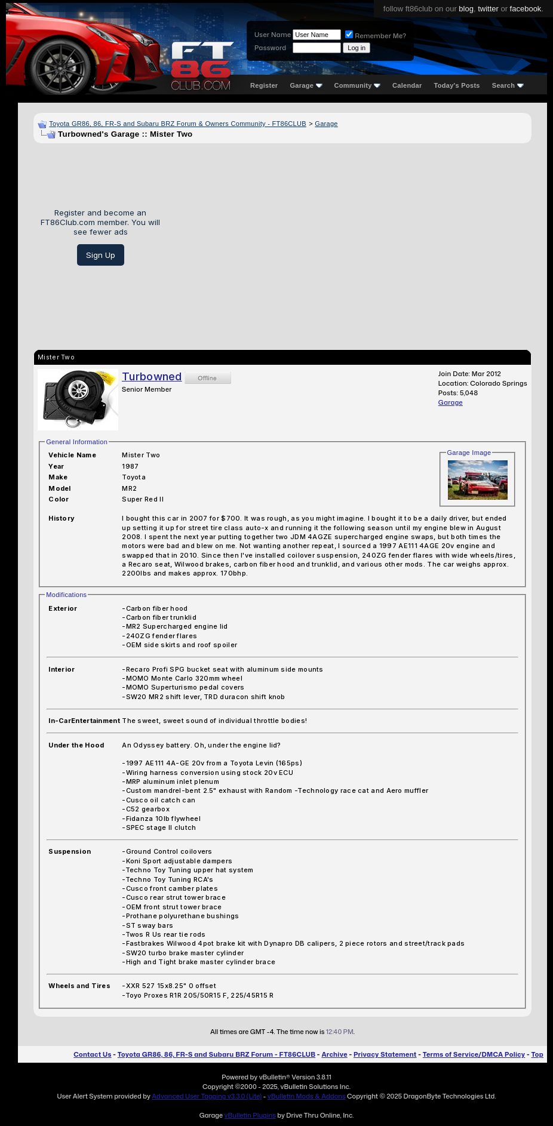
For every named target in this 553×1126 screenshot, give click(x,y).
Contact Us (92, 1054)
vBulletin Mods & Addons (307, 1096)
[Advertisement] (350, 237)
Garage (306, 85)
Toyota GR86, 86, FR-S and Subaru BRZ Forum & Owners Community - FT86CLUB (177, 123)
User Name (272, 34)
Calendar (407, 85)
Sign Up (100, 255)
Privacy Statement (385, 1054)
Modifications (66, 594)
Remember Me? (375, 36)
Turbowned (152, 376)
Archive (334, 1054)
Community (357, 85)
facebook (526, 8)
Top (537, 1054)
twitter (488, 8)
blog (466, 8)
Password (270, 48)
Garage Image (469, 452)
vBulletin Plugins (249, 1115)
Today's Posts (457, 85)
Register (264, 85)
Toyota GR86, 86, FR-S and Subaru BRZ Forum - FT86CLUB (216, 1054)
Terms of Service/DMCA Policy (474, 1054)
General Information (76, 441)
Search (508, 85)
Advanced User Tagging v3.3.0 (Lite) (207, 1096)
